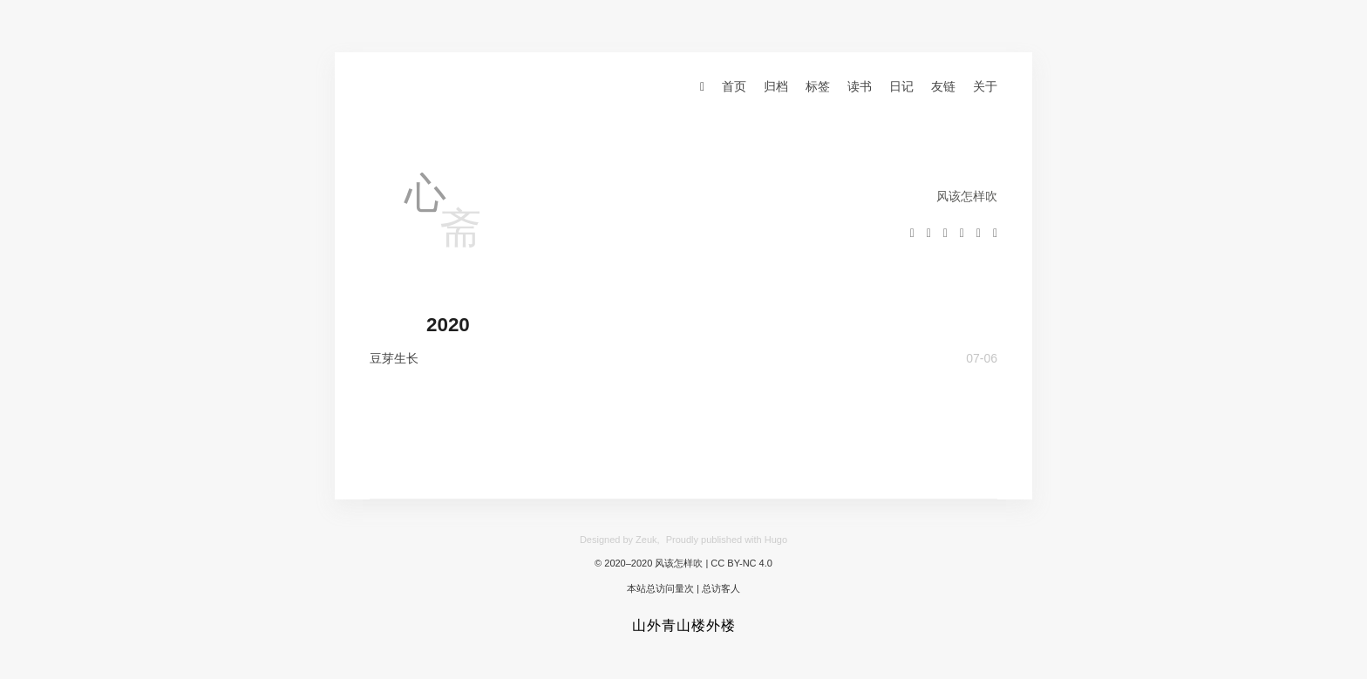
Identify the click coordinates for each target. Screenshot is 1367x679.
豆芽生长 (394, 358)
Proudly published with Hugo (726, 539)
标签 (818, 86)
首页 (734, 86)
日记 (901, 86)
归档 (776, 86)
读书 (859, 86)
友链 (943, 86)
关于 (985, 86)
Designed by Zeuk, (620, 539)
